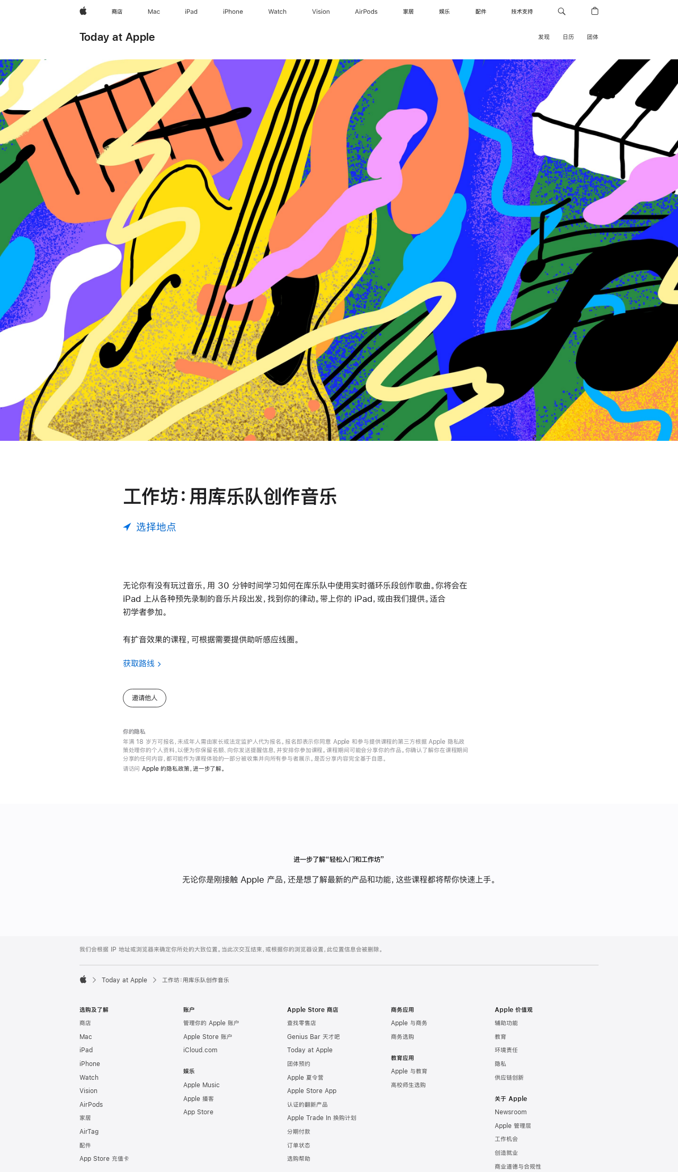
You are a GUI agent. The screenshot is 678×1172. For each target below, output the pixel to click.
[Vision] (321, 11)
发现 (544, 37)
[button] (562, 11)
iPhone (89, 1064)
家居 (85, 1118)
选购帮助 (298, 1159)
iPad (86, 1050)
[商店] (117, 11)
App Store (198, 1112)
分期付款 (298, 1132)
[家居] (408, 11)
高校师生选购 (408, 1085)
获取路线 (139, 663)
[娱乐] (444, 11)
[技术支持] (522, 11)
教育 (500, 1037)
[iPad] (191, 11)
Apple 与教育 (409, 1071)
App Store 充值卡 (104, 1159)
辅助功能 (506, 1023)
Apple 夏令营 (305, 1078)
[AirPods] (366, 11)
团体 (593, 37)
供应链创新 (509, 1078)
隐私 (500, 1064)
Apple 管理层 (513, 1126)
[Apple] (83, 11)
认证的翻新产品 (307, 1105)
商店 (85, 1023)
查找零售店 (301, 1023)
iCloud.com (200, 1050)
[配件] (480, 11)
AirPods (91, 1105)
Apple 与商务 (409, 1023)
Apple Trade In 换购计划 (321, 1118)
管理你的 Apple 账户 (211, 1023)
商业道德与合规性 (518, 1167)
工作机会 (506, 1139)
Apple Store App (311, 1091)
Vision (88, 1091)
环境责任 (506, 1050)
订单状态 (298, 1145)
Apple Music (201, 1085)
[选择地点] (149, 527)
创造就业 (506, 1153)
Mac (85, 1037)
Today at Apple (117, 36)
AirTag (89, 1132)
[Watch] (277, 11)
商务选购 (402, 1037)
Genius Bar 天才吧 (313, 1037)
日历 (568, 37)
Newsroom (511, 1112)
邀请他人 (144, 698)
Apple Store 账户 (208, 1037)
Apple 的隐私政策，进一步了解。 (183, 769)
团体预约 (298, 1064)
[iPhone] (233, 11)
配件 (85, 1145)
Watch (89, 1078)
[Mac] (154, 11)
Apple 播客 (198, 1099)
